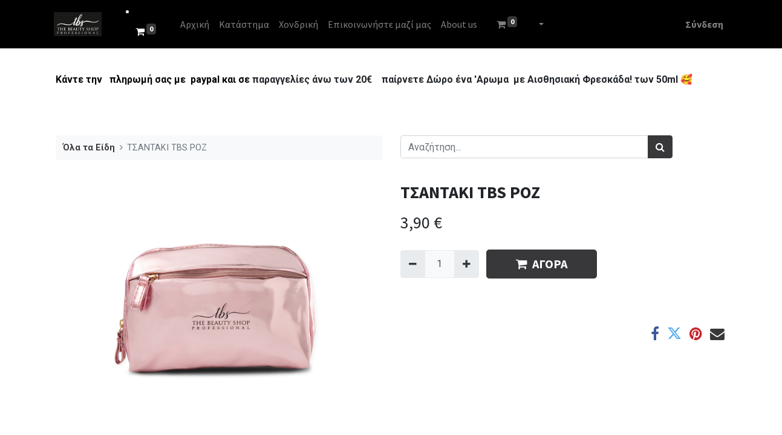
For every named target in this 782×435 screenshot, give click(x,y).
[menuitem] (196, 24)
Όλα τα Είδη (89, 148)
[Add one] (466, 264)
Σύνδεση (703, 24)
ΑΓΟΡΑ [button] (541, 263)
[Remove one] (412, 264)
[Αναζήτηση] (660, 146)
